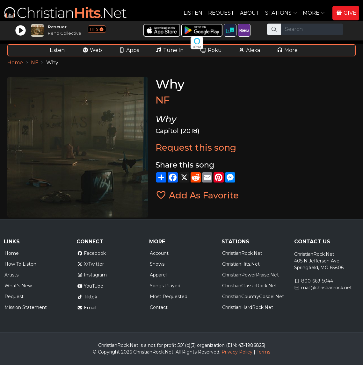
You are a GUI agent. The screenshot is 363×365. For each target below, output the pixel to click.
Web (92, 50)
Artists (11, 275)
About (249, 13)
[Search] (312, 29)
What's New (18, 285)
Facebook (91, 253)
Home (15, 63)
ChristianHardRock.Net (247, 307)
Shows (157, 264)
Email (87, 307)
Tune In (170, 50)
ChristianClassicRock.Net (249, 285)
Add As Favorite (197, 195)
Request (221, 13)
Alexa (249, 50)
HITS (97, 29)
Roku (211, 50)
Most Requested (168, 296)
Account (159, 253)
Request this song (196, 147)
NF (34, 63)
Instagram (92, 275)
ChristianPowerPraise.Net (250, 275)
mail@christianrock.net (326, 287)
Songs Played (165, 285)
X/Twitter (90, 264)
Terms (263, 352)
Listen (193, 13)
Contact (159, 307)
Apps (129, 50)
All (178, 352)
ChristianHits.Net (241, 264)
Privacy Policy (236, 352)
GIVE (346, 13)
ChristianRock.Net (242, 253)
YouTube (90, 286)
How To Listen (20, 264)
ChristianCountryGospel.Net (253, 296)
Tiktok (87, 297)
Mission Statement (25, 307)
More (287, 50)
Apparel (158, 275)
